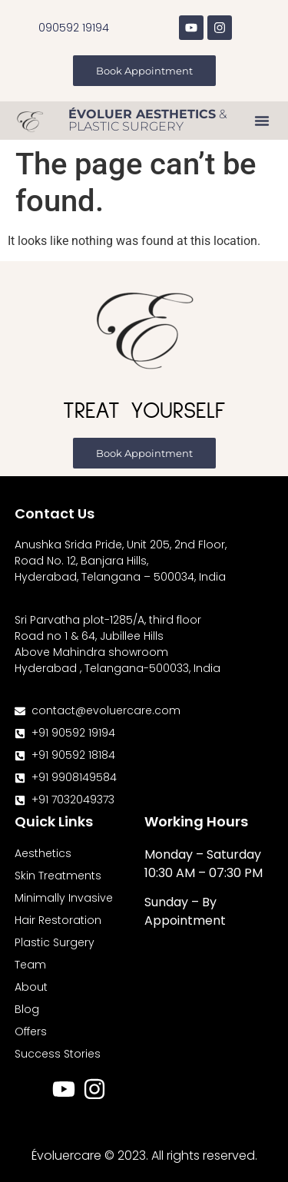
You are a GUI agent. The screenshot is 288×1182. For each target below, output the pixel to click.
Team (30, 964)
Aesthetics (43, 853)
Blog (27, 1009)
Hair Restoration (58, 920)
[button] (261, 120)
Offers (31, 1031)
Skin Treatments (58, 875)
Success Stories (58, 1053)
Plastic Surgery (54, 942)
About (31, 987)
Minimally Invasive (64, 898)
